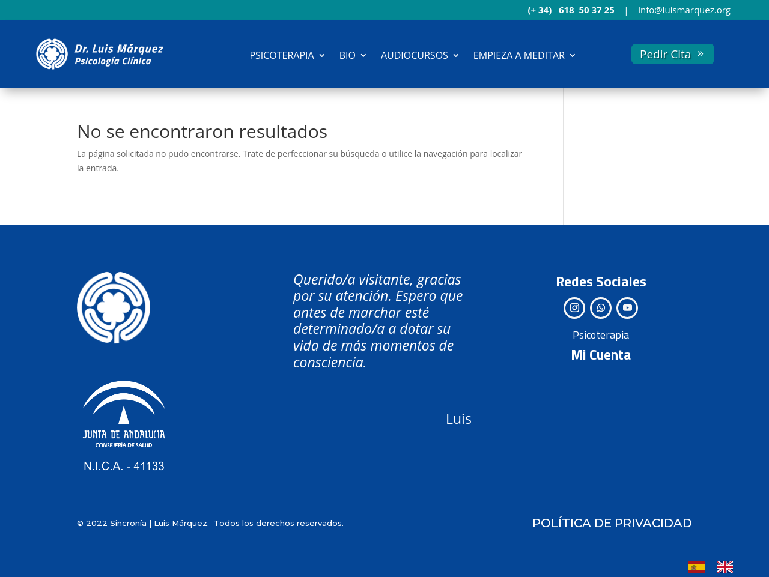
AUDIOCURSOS (414, 55)
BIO (347, 55)
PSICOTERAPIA (281, 55)
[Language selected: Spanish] (716, 566)
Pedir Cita (665, 54)
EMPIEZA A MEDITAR (519, 55)
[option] (728, 567)
